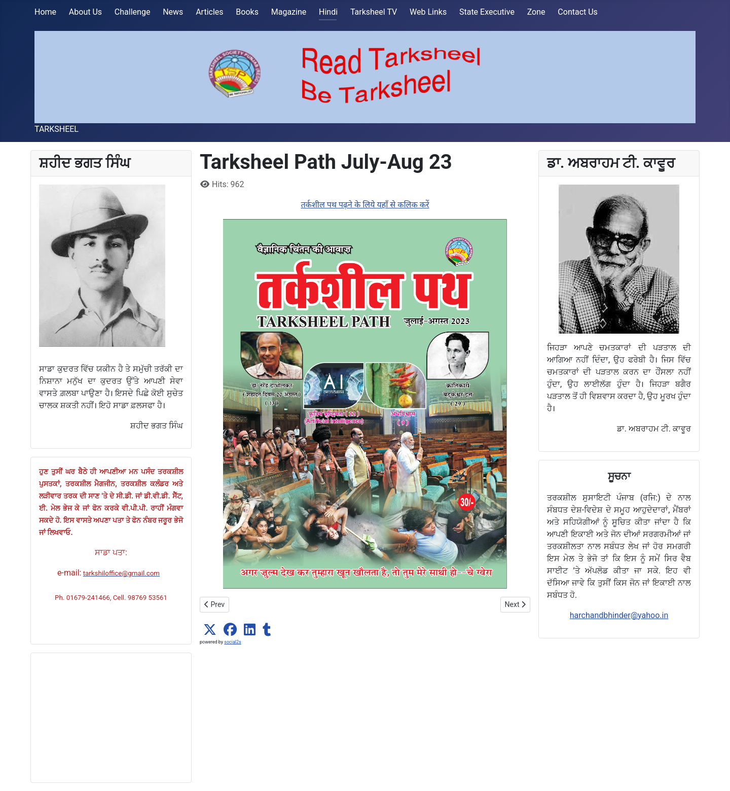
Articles (209, 12)
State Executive (487, 12)
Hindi (328, 12)
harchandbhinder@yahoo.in (619, 615)
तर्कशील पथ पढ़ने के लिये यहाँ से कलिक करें (365, 204)
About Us (85, 12)
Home (45, 12)
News (173, 12)
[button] (209, 629)
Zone (536, 12)
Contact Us (578, 12)
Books (247, 12)
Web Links (428, 12)
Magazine (289, 12)
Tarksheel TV (373, 12)
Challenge (133, 12)
